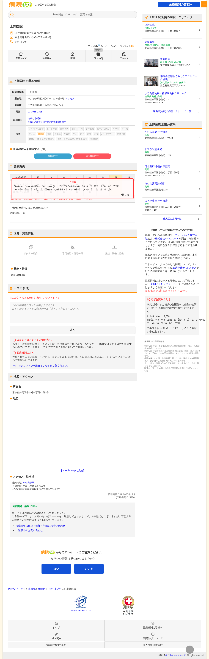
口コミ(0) (98, 58)
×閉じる (125, 194)
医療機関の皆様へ (181, 4)
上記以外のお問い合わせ (29, 530)
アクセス (124, 58)
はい (56, 568)
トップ (56, 627)
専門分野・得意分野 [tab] (72, 253)
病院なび (20, 4)
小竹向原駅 (28, 482)
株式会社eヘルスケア (167, 238)
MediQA (56, 638)
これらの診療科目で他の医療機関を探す (47, 122)
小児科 (37, 118)
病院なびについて (153, 638)
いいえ (89, 568)
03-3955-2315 (35, 111)
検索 (90, 14)
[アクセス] (70, 98)
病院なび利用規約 (56, 644)
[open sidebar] (204, 4)
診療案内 (47, 58)
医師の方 (53, 156)
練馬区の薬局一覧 (172, 218)
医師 (72, 58)
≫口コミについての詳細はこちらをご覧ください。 (41, 365)
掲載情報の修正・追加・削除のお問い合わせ (40, 525)
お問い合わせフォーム (163, 284)
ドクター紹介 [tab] (31, 253)
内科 (30, 118)
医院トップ (21, 58)
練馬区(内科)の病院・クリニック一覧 (172, 111)
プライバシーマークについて (80, 610)
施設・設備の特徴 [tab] (114, 253)
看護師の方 (92, 156)
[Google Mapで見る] (72, 470)
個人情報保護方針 (153, 644)
